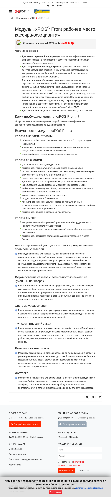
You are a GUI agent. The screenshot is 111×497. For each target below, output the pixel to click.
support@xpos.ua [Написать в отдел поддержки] (86, 418)
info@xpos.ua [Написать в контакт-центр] (36, 437)
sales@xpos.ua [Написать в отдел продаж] (36, 418)
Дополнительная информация (89, 488)
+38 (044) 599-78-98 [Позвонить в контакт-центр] (18, 437)
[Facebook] (48, 5)
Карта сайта (15, 464)
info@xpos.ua (62, 2)
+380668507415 (47, 2)
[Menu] (10, 11)
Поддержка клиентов (72, 424)
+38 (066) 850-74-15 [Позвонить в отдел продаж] (18, 418)
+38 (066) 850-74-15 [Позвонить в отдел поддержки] (67, 418)
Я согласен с (71, 463)
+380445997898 (31, 2)
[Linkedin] (53, 5)
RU (59, 5)
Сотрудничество (17, 454)
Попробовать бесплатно (25, 424)
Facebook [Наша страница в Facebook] (62, 437)
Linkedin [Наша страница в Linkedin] (73, 437)
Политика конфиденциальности (25, 459)
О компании (15, 448)
